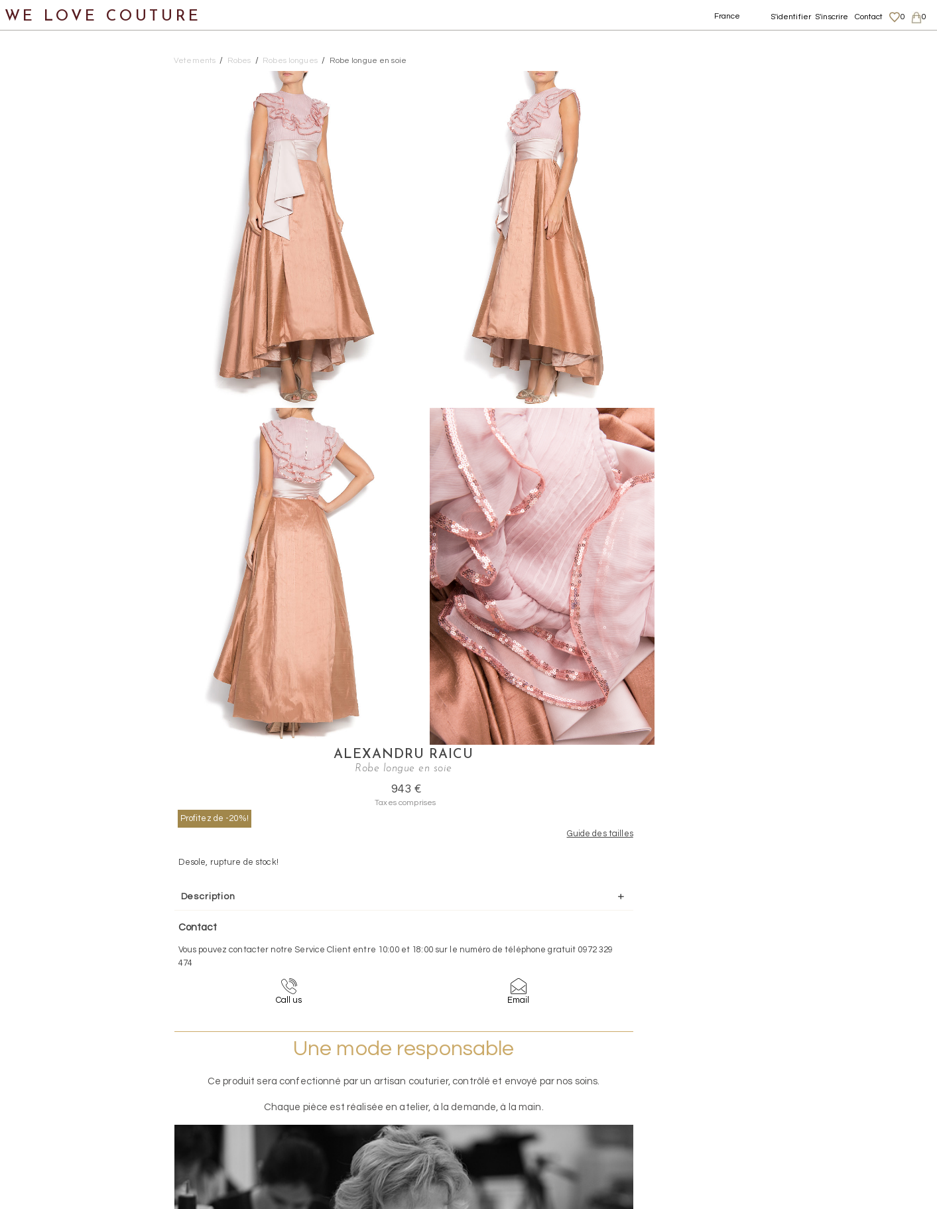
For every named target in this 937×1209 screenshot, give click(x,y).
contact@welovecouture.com (808, 958)
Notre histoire (49, 65)
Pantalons (54, 226)
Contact (869, 17)
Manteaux (53, 194)
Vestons (48, 419)
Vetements (195, 60)
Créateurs (40, 548)
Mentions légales (802, 1061)
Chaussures (44, 451)
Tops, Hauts (57, 387)
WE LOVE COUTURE (103, 15)
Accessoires (45, 516)
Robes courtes (77, 355)
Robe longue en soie (368, 60)
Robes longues (78, 291)
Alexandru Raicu (791, 78)
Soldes (31, 612)
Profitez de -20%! (714, 141)
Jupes (43, 162)
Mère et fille (45, 580)
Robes (43, 258)
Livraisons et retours (808, 1074)
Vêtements (43, 130)
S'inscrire (831, 17)
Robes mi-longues (86, 323)
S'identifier (791, 17)
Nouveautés (45, 98)
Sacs (27, 484)
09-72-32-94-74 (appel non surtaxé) (551, 958)
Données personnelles (813, 1087)
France (727, 16)
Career (782, 1126)
